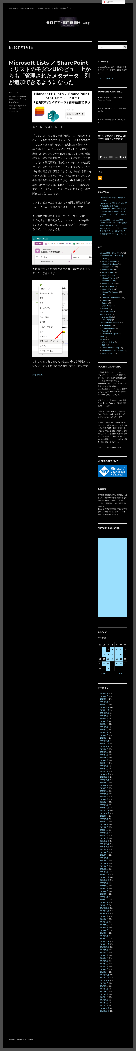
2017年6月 (104, 991)
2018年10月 (104, 947)
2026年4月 (104, 696)
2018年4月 (104, 964)
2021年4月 (104, 863)
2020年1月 (104, 905)
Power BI (105, 331)
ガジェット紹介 (108, 342)
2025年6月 (104, 724)
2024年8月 (104, 752)
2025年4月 (104, 730)
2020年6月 (104, 891)
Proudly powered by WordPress (21, 1039)
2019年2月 (104, 936)
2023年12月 (104, 774)
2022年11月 (104, 810)
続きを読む (37, 374)
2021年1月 (104, 872)
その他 (102, 339)
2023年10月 (104, 780)
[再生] (101, 157)
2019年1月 (104, 939)
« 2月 (103, 673)
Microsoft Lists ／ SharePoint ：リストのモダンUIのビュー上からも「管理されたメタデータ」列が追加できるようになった (50, 72)
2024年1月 (104, 771)
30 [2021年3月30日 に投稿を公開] (108, 669)
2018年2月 (104, 969)
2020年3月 (104, 900)
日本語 (108, 2)
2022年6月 (104, 824)
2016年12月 (104, 1008)
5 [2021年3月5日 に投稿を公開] (120, 649)
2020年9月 (104, 883)
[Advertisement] (113, 578)
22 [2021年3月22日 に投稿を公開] (104, 664)
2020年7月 (104, 888)
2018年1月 (104, 972)
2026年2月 (104, 702)
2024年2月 (104, 769)
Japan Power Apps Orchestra (113, 350)
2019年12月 (104, 908)
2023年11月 (104, 777)
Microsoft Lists (19, 99)
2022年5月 (104, 827)
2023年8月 (104, 785)
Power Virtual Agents (110, 334)
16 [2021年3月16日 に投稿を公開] (108, 659)
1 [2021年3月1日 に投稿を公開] (104, 649)
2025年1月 (104, 738)
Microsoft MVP (107, 353)
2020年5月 (104, 894)
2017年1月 (104, 1005)
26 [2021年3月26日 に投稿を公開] (121, 664)
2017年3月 (104, 1000)
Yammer (105, 309)
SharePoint (13, 102)
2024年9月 (104, 749)
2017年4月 (104, 997)
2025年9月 (104, 716)
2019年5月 (104, 927)
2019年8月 (104, 919)
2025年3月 (104, 732)
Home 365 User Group (110, 348)
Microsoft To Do (108, 289)
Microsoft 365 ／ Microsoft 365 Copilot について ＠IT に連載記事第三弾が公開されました (113, 222)
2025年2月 (104, 735)
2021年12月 (104, 841)
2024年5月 (104, 760)
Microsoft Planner (108, 278)
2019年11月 (104, 911)
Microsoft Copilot (106, 311)
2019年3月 (104, 933)
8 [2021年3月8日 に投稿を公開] (104, 654)
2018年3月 (104, 966)
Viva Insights (107, 317)
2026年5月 (104, 693)
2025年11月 (104, 710)
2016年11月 (104, 1011)
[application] (112, 151)
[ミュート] (120, 157)
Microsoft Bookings (109, 261)
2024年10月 (104, 746)
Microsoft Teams (108, 286)
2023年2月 (104, 802)
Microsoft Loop (107, 272)
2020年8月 (104, 886)
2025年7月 (104, 721)
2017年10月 (104, 980)
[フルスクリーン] (124, 157)
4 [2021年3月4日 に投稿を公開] (116, 649)
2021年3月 (104, 866)
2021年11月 (104, 844)
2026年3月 (104, 699)
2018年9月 (104, 950)
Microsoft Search (108, 281)
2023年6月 (104, 791)
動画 (103, 345)
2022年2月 (104, 835)
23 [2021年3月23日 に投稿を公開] (108, 664)
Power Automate (108, 328)
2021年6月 (104, 858)
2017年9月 (104, 983)
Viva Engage (107, 320)
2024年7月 (104, 755)
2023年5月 (104, 794)
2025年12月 (104, 707)
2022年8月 (104, 819)
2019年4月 (104, 930)
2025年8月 (104, 718)
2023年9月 (104, 783)
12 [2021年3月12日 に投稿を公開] (121, 654)
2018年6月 (104, 958)
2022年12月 (104, 808)
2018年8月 (104, 952)
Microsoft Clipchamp (110, 264)
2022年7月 (104, 822)
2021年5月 (104, 861)
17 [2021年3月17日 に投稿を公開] (112, 659)
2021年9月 (104, 849)
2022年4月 (104, 830)
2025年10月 (104, 713)
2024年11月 (104, 744)
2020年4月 (104, 897)
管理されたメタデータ (17, 106)
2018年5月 (104, 961)
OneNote (105, 300)
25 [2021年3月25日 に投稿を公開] (117, 664)
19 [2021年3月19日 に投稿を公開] (121, 659)
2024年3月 (104, 766)
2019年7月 (104, 922)
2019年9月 (104, 916)
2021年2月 (104, 869)
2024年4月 (104, 763)
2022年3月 (104, 833)
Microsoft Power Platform (109, 323)
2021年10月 (104, 847)
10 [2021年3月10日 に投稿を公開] (112, 654)
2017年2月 (104, 1003)
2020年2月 (104, 902)
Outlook (105, 303)
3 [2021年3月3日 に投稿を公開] (112, 649)
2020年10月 (104, 880)
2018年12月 (104, 941)
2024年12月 (104, 741)
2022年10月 (104, 813)
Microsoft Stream (108, 284)
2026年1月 (104, 705)
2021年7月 (104, 855)
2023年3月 (104, 799)
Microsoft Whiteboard (110, 292)
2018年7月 (104, 955)
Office (104, 295)
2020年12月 (104, 874)
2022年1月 (104, 838)
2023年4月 (104, 796)
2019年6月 (104, 925)
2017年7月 (104, 989)
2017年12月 (104, 975)
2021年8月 (104, 852)
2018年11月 (104, 944)
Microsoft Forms (108, 267)
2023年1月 (104, 805)
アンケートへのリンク (106, 78)
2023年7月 (104, 788)
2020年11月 (104, 877)
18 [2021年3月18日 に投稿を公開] (117, 659)
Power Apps (106, 325)
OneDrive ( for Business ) (111, 298)
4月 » (121, 673)
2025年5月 (104, 727)
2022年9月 (104, 816)
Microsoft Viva (105, 314)
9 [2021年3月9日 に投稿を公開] (108, 654)
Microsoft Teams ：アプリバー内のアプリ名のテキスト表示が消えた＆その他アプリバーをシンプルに (113, 231)
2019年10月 (104, 913)
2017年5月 (104, 994)
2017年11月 (104, 978)
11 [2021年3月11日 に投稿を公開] (117, 654)
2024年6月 (104, 757)
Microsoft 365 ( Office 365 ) (110, 253)
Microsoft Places (108, 275)
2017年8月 (104, 986)
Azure (102, 337)
